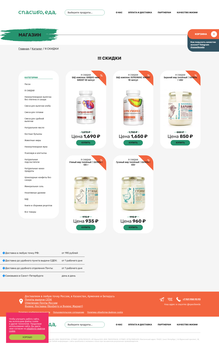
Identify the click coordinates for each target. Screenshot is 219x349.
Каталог (37, 48)
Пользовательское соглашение (68, 312)
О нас (119, 12)
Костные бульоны (33, 134)
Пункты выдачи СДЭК (38, 299)
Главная (24, 48)
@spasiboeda (197, 47)
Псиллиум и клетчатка (36, 153)
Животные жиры (33, 140)
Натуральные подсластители (32, 160)
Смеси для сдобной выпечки (34, 120)
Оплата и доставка (140, 12)
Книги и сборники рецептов (38, 205)
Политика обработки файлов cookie (105, 312)
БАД (26, 199)
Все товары (30, 212)
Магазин (30, 35)
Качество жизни (187, 12)
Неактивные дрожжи (35, 193)
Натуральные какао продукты (34, 169)
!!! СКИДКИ (30, 90)
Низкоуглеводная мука (36, 146)
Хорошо (27, 337)
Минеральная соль (34, 186)
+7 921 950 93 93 (191, 299)
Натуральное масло (34, 127)
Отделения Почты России (41, 303)
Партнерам (164, 12)
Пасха (27, 84)
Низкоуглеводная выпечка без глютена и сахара (38, 98)
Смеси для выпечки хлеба (38, 106)
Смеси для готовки (34, 112)
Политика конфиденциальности (34, 312)
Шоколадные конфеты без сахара (38, 178)
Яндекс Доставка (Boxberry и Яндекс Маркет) (54, 306)
